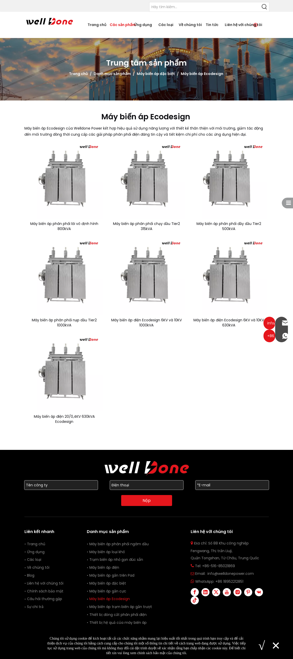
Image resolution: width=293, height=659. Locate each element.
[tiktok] (195, 600)
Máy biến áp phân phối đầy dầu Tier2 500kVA (229, 226)
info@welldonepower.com (230, 573)
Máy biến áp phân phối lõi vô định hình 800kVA (64, 226)
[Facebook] (195, 592)
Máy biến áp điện (104, 567)
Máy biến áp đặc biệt (107, 583)
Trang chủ (36, 544)
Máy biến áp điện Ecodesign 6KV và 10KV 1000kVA (146, 323)
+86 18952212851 (229, 581)
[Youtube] (227, 592)
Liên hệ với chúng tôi (45, 583)
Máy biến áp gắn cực (107, 591)
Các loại (34, 559)
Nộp (147, 500)
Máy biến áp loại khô (107, 551)
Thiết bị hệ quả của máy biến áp (118, 622)
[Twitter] (216, 592)
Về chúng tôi (38, 567)
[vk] (259, 592)
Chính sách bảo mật (45, 591)
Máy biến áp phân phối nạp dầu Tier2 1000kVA (64, 323)
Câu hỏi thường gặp (44, 598)
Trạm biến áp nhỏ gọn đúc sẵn (116, 559)
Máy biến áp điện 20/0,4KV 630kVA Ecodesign (64, 419)
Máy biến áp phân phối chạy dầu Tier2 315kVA (146, 226)
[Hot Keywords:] (264, 6)
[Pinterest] (248, 592)
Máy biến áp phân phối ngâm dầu (119, 544)
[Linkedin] (205, 592)
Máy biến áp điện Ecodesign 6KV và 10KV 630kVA (228, 323)
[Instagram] (237, 592)
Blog (30, 575)
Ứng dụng (36, 551)
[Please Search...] (204, 6)
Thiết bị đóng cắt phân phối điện (118, 614)
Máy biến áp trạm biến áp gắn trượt (120, 606)
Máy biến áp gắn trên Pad (111, 575)
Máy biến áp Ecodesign (110, 598)
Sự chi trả (35, 606)
